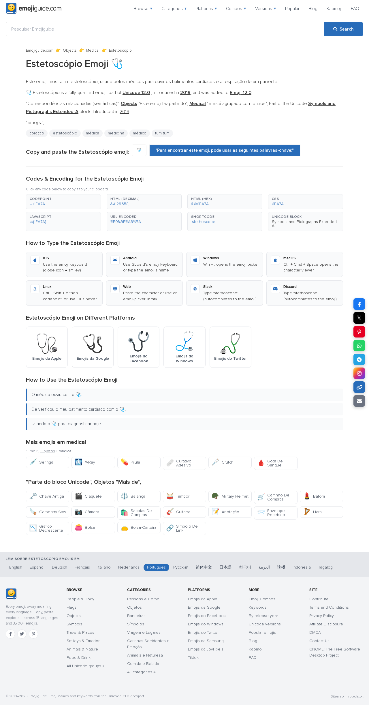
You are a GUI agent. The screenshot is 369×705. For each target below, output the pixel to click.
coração (36, 133)
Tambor (177, 496)
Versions (265, 8)
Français (82, 567)
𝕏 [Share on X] (359, 318)
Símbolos (135, 624)
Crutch (223, 462)
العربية (264, 567)
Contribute (319, 599)
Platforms (206, 8)
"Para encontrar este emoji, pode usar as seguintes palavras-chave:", (224, 150)
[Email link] (359, 401)
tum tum (162, 133)
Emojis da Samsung (206, 640)
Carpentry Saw (47, 512)
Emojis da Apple (202, 599)
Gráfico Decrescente (46, 528)
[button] (63, 201)
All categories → (141, 672)
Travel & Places (80, 632)
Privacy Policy (321, 615)
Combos (236, 8)
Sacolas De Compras (136, 512)
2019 (124, 112)
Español (37, 567)
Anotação (225, 512)
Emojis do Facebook (207, 615)
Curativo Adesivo (178, 463)
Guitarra (178, 512)
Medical (92, 50)
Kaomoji (334, 8)
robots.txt (355, 696)
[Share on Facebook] (359, 304)
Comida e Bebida (143, 663)
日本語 (225, 567)
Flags (71, 607)
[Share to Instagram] (359, 373)
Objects (70, 50)
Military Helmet (230, 496)
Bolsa (85, 527)
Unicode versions (265, 624)
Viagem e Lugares (144, 632)
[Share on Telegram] (359, 359)
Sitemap (337, 696)
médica (92, 133)
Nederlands (129, 567)
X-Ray (85, 462)
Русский (180, 567)
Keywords (257, 607)
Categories (174, 8)
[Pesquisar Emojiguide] (165, 29)
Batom (314, 496)
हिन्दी (281, 567)
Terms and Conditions (329, 607)
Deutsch (59, 567)
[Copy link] (359, 387)
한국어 (245, 567)
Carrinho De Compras (273, 497)
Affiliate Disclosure (326, 624)
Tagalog (325, 567)
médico (139, 133)
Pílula (130, 462)
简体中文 (204, 567)
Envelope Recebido (271, 512)
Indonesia (302, 567)
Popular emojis (262, 632)
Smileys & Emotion (84, 640)
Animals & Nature (82, 649)
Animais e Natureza (145, 655)
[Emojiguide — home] (34, 8)
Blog (313, 8)
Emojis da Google (204, 607)
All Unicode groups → (86, 665)
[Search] (343, 29)
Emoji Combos (262, 599)
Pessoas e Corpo (143, 599)
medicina (116, 133)
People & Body (80, 599)
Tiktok (193, 657)
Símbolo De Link (182, 528)
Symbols (74, 624)
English (15, 567)
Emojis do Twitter (203, 632)
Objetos (47, 451)
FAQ (355, 8)
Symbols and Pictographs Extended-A (305, 223)
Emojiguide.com (39, 50)
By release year (263, 615)
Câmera (87, 512)
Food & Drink (79, 657)
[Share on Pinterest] (359, 331)
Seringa (41, 462)
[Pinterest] (33, 634)
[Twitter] (22, 634)
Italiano (104, 567)
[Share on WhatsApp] (359, 345)
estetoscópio (65, 133)
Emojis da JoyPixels (205, 649)
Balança (133, 496)
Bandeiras (136, 615)
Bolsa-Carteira (139, 527)
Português (156, 567)
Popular (292, 8)
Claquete (88, 496)
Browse (143, 8)
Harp (312, 512)
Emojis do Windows (205, 624)
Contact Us (319, 640)
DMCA (315, 632)
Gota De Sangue (270, 463)
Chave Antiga (46, 496)
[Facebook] (10, 634)
